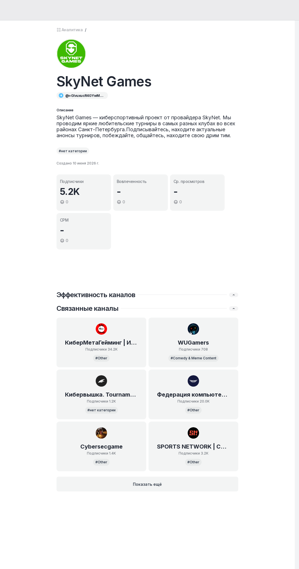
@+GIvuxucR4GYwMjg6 (84, 95)
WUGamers (193, 342)
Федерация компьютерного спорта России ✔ (193, 394)
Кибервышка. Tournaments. (101, 394)
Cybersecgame (101, 446)
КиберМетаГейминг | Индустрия (101, 342)
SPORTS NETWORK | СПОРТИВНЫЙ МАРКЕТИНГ (193, 446)
